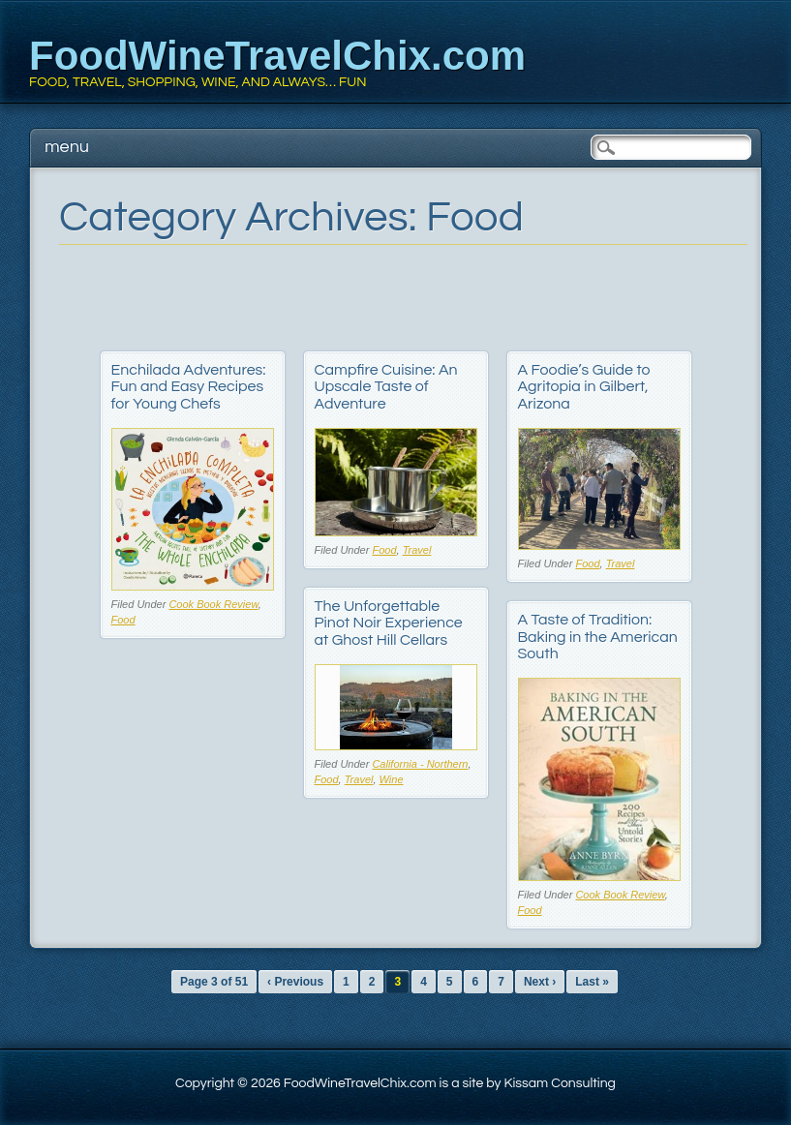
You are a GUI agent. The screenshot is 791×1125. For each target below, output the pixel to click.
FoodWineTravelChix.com (277, 55)
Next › (540, 981)
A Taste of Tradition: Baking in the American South (598, 636)
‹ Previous (295, 981)
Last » (592, 981)
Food (123, 619)
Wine (392, 779)
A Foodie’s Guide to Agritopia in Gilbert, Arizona (584, 386)
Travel (417, 550)
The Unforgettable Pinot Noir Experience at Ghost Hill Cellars (389, 623)
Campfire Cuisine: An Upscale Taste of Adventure (386, 386)
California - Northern (420, 764)
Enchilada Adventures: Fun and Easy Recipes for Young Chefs (188, 386)
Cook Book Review (213, 604)
